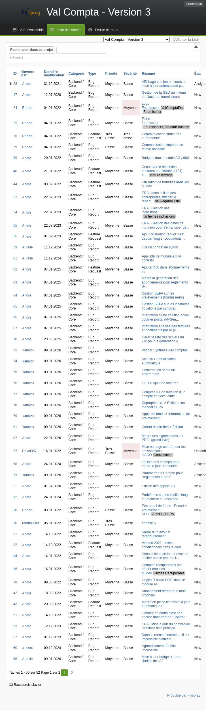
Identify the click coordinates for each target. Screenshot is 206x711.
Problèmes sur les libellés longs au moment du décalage (165, 497)
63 (15, 282)
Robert (27, 108)
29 (15, 147)
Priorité (111, 74)
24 (15, 108)
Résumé (148, 74)
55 (15, 225)
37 (15, 451)
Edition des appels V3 (158, 486)
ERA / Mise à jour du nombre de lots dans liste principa (166, 626)
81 (15, 427)
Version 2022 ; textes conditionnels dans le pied (161, 545)
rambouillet (30, 523)
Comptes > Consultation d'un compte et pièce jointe (163, 394)
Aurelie (27, 247)
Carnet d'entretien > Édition (162, 427)
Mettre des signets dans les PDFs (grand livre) (162, 438)
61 (15, 258)
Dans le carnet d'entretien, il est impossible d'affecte (165, 637)
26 (15, 136)
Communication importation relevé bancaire (162, 147)
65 (15, 306)
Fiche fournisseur (150, 121)
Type (92, 74)
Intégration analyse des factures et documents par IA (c (166, 328)
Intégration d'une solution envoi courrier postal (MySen (165, 317)
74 (15, 361)
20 (15, 510)
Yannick (28, 350)
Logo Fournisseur (151, 106)
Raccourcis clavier (25, 685)
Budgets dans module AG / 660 (165, 158)
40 (15, 171)
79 (15, 416)
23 (15, 84)
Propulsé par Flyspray (183, 695)
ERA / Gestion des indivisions (155, 210)
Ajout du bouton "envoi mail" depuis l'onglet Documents (163, 236)
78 (15, 405)
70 (15, 339)
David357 (29, 451)
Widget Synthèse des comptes (165, 350)
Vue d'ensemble (32, 30)
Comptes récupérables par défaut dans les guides (162, 569)
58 (15, 464)
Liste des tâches (69, 30)
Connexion (194, 4)
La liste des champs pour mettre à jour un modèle (160, 464)
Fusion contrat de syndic (160, 247)
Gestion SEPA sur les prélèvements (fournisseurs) (163, 295)
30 (15, 523)
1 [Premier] (64, 673)
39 (15, 158)
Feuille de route (106, 30)
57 (15, 637)
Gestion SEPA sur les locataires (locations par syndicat (166, 306)
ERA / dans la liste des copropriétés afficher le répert (159, 197)
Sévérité (130, 74)
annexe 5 (149, 523)
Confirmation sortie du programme (158, 372)
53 (15, 626)
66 (15, 317)
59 (15, 247)
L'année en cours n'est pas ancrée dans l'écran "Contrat (163, 615)
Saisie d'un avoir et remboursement (156, 534)
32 (15, 545)
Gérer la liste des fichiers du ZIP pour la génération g (163, 339)
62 (15, 269)
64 (15, 295)
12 (15, 497)
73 (15, 475)
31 (15, 534)
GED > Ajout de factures (160, 383)
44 (15, 184)
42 (15, 593)
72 (15, 350)
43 (15, 604)
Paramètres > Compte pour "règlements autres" (162, 475)
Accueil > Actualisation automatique (159, 361)
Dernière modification (54, 73)
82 (15, 438)
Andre (26, 84)
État (197, 74)
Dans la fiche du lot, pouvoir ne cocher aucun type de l (165, 556)
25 (15, 123)
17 (15, 95)
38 (15, 582)
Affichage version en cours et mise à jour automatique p (164, 84)
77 (15, 394)
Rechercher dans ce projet (31, 50)
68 (15, 659)
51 (15, 615)
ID (15, 74)
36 (15, 569)
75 (15, 372)
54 (15, 212)
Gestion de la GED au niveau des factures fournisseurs (164, 94)
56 (15, 236)
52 (15, 197)
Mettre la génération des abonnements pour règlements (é (165, 282)
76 (15, 383)
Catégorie (76, 74)
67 (15, 328)
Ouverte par (27, 73)
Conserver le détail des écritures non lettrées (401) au (162, 171)
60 (15, 648)
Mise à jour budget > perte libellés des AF (161, 659)
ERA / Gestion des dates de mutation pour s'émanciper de (164, 225)
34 (15, 556)
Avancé (18, 57)
